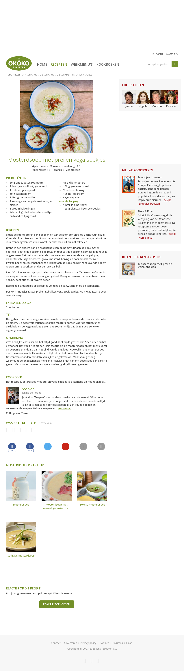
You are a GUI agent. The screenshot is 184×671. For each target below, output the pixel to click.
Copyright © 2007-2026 (81, 648)
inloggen (158, 54)
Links (129, 643)
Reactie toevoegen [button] (56, 604)
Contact (56, 643)
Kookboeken (107, 64)
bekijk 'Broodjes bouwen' (154, 201)
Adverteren (70, 643)
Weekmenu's (82, 64)
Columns (117, 643)
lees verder (64, 408)
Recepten (59, 64)
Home (42, 64)
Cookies (104, 643)
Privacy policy (88, 643)
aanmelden (172, 54)
